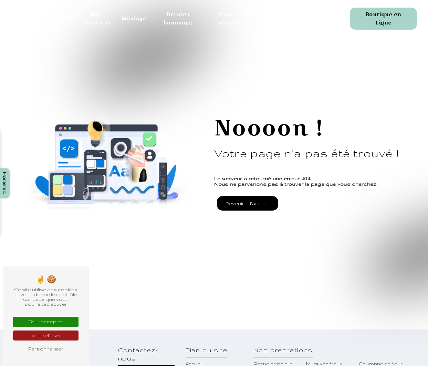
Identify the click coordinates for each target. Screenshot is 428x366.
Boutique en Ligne (383, 18)
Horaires (5, 183)
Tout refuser (45, 335)
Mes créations (96, 18)
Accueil (60, 18)
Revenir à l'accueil (248, 203)
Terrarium (272, 18)
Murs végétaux (324, 363)
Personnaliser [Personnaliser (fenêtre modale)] (45, 349)
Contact (307, 18)
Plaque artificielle (273, 363)
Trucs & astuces (229, 18)
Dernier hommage (177, 18)
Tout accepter (45, 321)
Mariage (134, 18)
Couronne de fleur (381, 363)
